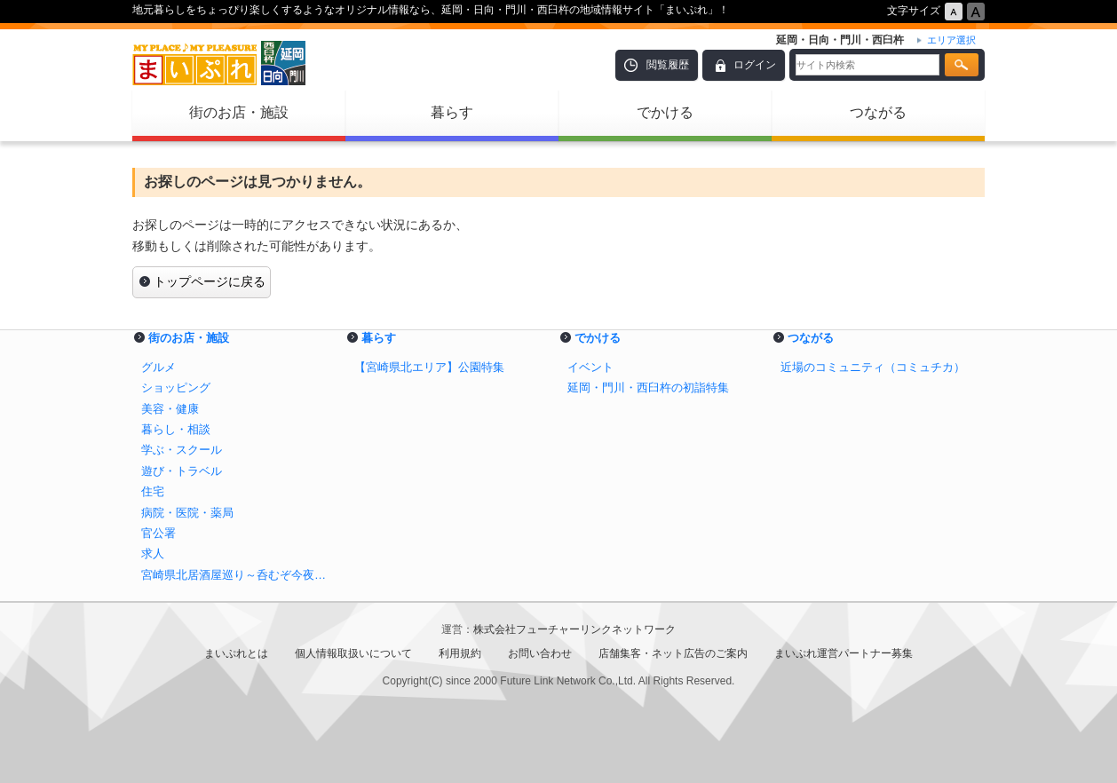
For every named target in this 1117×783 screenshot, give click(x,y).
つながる (878, 112)
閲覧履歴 (667, 65)
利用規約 (460, 653)
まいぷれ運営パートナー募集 (843, 653)
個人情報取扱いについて (353, 653)
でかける (665, 112)
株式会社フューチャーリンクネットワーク (574, 629)
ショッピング (175, 387)
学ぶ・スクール (181, 449)
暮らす (452, 112)
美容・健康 (170, 408)
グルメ (158, 367)
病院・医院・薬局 (187, 512)
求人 (152, 553)
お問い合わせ (540, 653)
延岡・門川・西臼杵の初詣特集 (648, 387)
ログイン (754, 65)
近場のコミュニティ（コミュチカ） (872, 367)
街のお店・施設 (239, 112)
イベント (590, 367)
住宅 (152, 491)
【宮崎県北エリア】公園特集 (429, 367)
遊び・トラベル (181, 471)
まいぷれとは (236, 653)
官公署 (158, 533)
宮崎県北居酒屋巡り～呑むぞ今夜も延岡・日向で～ (239, 574)
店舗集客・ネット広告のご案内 (673, 653)
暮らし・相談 (175, 429)
